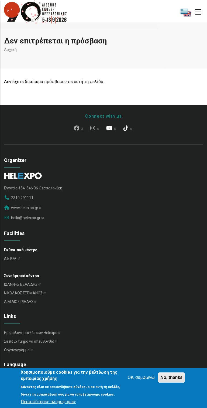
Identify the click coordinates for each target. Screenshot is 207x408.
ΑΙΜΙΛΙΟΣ (20, 302)
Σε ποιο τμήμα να (31, 341)
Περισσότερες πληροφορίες (48, 401)
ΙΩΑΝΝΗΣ (22, 284)
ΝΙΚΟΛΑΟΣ (25, 293)
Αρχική (10, 49)
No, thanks (171, 377)
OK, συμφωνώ (141, 377)
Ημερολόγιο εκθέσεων (32, 333)
